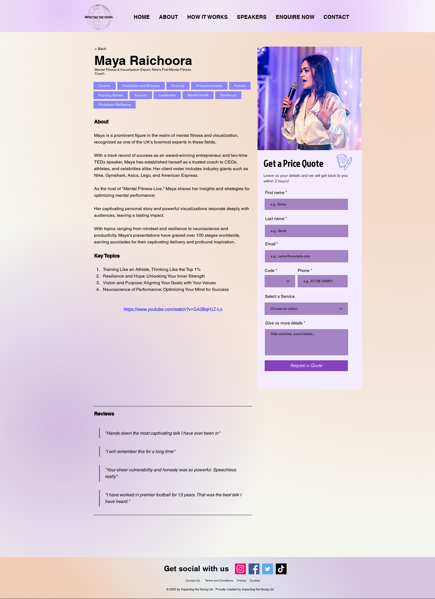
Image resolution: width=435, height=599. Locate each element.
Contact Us (193, 580)
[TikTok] (281, 568)
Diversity (177, 86)
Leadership (167, 95)
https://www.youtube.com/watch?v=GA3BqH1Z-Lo (173, 309)
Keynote (140, 95)
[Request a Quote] (306, 365)
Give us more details (284, 323)
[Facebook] (254, 568)
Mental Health (198, 95)
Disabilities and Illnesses (141, 86)
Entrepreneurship (209, 86)
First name (274, 192)
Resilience (228, 95)
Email (270, 244)
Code (269, 270)
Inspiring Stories (110, 95)
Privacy (241, 580)
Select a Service (280, 296)
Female (240, 86)
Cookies (255, 580)
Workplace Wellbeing (114, 105)
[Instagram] (240, 568)
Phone (303, 270)
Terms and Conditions (219, 580)
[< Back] (106, 49)
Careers (104, 86)
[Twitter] (267, 568)
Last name (274, 219)
